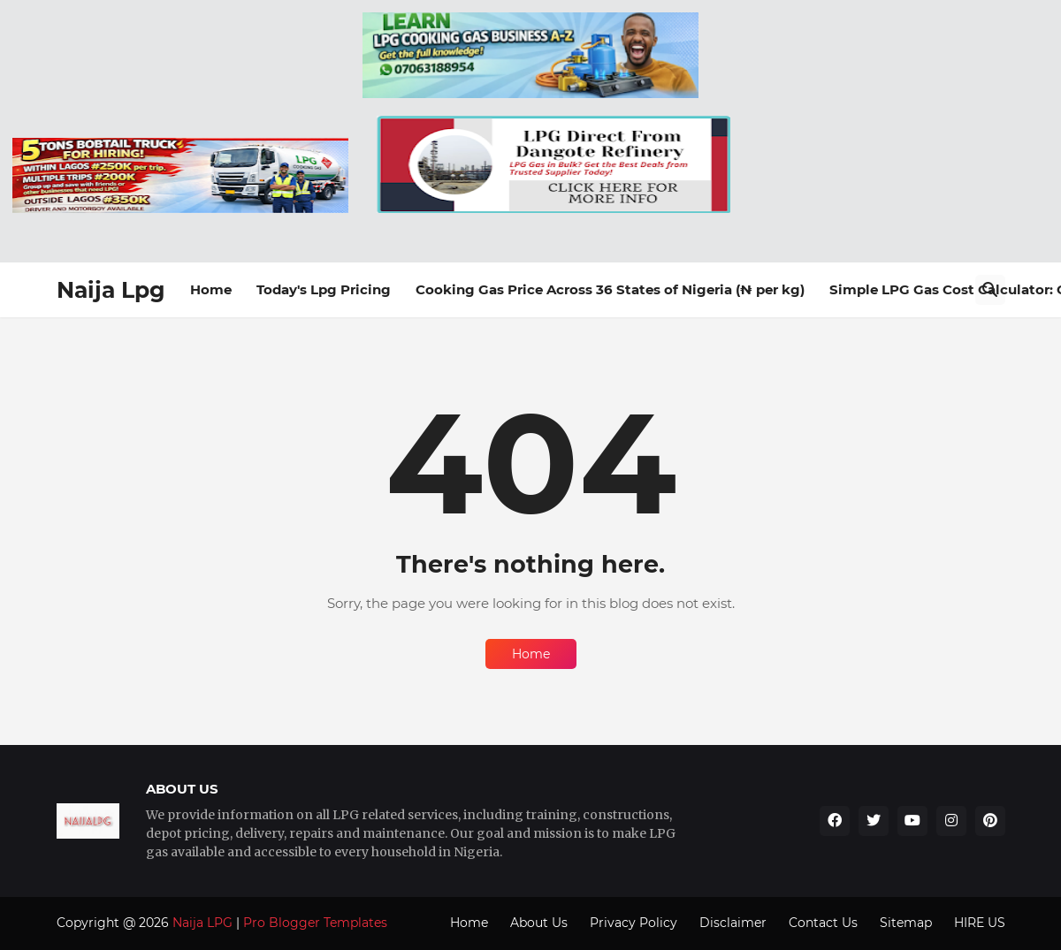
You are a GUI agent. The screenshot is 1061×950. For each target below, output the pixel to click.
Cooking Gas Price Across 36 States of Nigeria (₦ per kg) (610, 289)
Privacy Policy (633, 923)
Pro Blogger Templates (315, 923)
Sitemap (906, 923)
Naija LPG (202, 923)
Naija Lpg (111, 290)
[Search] (990, 290)
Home (211, 289)
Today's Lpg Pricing (323, 289)
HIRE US (979, 923)
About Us (539, 923)
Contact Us (823, 923)
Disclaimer (733, 923)
